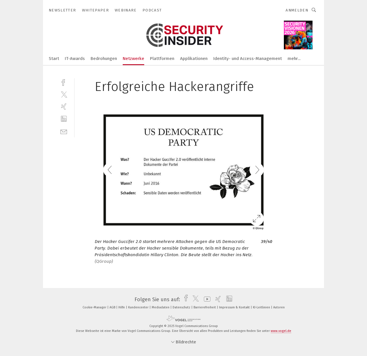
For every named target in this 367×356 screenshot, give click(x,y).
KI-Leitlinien (262, 307)
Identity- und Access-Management (247, 58)
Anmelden (297, 10)
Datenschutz (182, 307)
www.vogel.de (281, 331)
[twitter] (63, 94)
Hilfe (122, 307)
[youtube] (205, 299)
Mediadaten (161, 307)
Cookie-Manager (95, 307)
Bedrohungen (104, 58)
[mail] (63, 131)
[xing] (63, 106)
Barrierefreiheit (205, 307)
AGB (113, 307)
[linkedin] (63, 118)
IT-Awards (75, 58)
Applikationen (194, 58)
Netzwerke (133, 58)
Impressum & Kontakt (235, 307)
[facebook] (63, 81)
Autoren (279, 307)
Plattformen (162, 58)
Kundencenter (138, 307)
